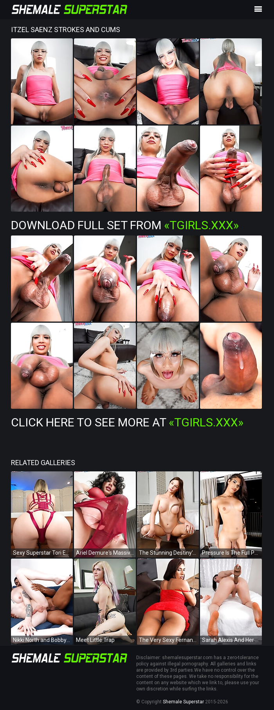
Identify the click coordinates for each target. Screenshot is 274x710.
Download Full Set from (125, 225)
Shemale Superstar (183, 702)
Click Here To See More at (127, 422)
